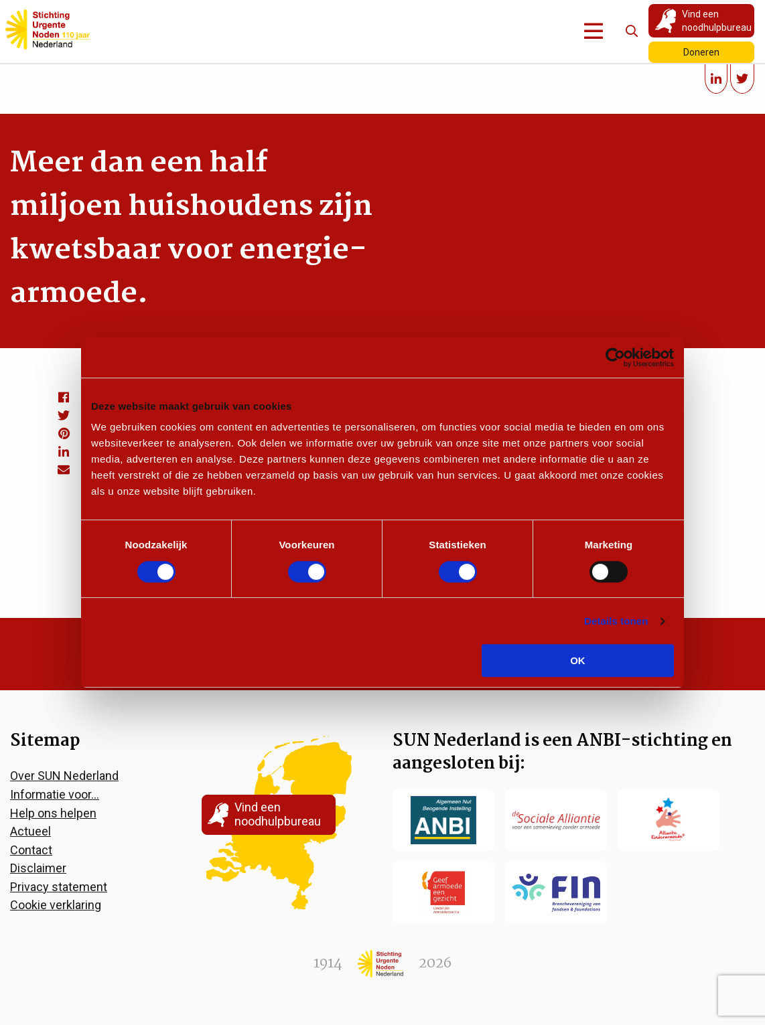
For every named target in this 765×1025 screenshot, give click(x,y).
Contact (31, 850)
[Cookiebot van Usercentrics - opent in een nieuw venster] (615, 357)
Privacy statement (58, 887)
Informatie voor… (54, 794)
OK (577, 660)
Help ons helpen (53, 813)
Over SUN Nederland (64, 776)
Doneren (701, 52)
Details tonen (616, 621)
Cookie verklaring (55, 905)
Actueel (30, 831)
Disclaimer (38, 868)
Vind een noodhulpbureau (717, 21)
